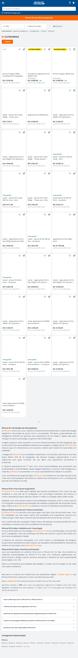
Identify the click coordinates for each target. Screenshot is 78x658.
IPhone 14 (70, 643)
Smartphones (34, 31)
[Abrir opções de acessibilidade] (70, 3)
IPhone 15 (51, 31)
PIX (50, 588)
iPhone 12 (12, 643)
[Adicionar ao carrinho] (24, 49)
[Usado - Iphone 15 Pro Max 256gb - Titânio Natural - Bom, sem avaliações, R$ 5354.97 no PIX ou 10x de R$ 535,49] (39, 150)
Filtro (6, 26)
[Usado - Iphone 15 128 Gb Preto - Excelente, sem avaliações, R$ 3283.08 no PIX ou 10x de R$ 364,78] (14, 274)
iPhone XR (55, 643)
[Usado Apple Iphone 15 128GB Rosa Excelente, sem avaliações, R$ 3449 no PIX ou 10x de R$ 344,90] (39, 315)
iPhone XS (63, 643)
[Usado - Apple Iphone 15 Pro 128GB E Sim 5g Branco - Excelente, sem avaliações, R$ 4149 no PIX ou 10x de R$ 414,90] (14, 315)
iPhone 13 (19, 643)
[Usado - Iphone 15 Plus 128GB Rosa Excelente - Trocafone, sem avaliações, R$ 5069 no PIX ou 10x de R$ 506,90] (39, 356)
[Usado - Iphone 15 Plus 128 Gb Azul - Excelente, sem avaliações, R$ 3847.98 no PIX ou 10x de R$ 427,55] (39, 232)
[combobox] (39, 9)
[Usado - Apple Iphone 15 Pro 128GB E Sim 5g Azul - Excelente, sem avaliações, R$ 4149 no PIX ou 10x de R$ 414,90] (64, 315)
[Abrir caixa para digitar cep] (10, 13)
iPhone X (48, 643)
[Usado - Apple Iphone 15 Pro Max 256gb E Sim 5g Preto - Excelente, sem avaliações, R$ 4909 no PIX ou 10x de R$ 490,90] (64, 274)
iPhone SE (40, 643)
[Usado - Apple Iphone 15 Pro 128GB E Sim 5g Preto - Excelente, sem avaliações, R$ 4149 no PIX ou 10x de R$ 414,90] (64, 356)
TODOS (7, 42)
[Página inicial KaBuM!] (39, 3)
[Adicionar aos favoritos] (20, 49)
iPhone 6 (26, 643)
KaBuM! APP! (12, 581)
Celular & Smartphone (20, 31)
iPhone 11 (4, 643)
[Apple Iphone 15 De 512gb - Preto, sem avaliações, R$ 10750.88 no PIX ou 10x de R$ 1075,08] (64, 232)
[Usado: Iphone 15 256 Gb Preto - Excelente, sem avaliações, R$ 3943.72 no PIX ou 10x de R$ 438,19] (64, 191)
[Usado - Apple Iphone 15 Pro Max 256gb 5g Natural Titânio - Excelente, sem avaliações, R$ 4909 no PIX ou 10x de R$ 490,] (14, 232)
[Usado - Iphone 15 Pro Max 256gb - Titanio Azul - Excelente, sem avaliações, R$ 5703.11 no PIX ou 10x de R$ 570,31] (14, 108)
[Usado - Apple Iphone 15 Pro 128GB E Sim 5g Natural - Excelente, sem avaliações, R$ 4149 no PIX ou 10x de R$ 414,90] (64, 108)
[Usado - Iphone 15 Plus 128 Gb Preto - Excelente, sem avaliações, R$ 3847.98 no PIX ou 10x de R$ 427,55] (14, 356)
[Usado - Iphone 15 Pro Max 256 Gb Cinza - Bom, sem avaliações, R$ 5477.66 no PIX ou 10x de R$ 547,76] (14, 191)
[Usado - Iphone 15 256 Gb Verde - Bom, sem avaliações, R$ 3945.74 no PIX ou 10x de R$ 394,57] (64, 150)
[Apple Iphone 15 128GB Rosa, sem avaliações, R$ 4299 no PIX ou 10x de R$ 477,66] (39, 108)
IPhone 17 (20, 646)
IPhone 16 (12, 646)
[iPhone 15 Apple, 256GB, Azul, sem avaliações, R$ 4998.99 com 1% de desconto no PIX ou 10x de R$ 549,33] (64, 67)
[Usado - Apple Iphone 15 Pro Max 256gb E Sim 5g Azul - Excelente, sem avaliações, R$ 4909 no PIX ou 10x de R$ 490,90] (39, 274)
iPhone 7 (33, 643)
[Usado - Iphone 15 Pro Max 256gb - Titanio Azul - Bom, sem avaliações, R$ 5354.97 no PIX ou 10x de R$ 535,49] (39, 191)
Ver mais (27, 646)
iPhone (44, 31)
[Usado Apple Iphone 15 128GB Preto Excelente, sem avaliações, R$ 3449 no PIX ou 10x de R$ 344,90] (14, 397)
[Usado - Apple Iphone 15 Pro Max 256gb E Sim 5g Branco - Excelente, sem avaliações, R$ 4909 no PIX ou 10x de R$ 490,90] (14, 150)
